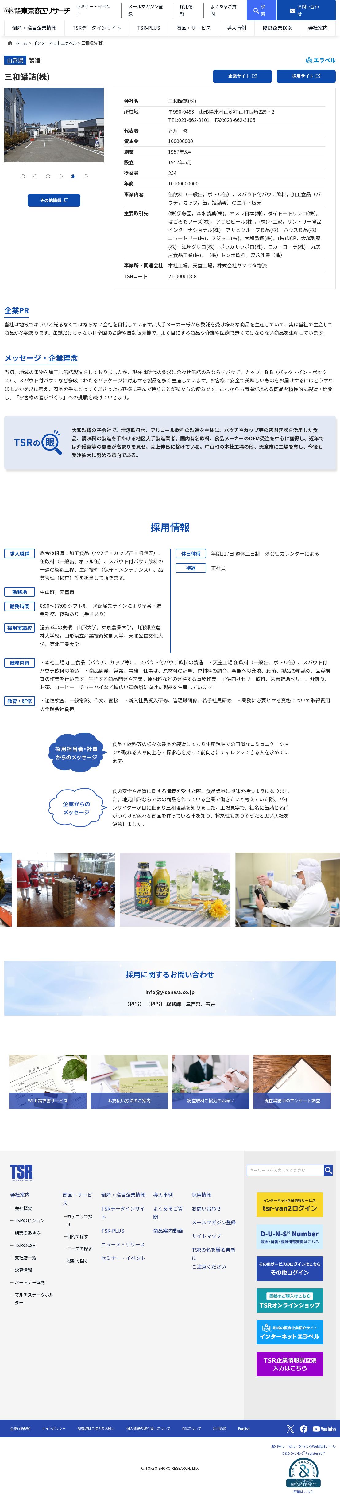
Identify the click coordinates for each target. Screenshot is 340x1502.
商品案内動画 (168, 1230)
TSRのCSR (25, 1245)
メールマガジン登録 (214, 1222)
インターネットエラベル (55, 43)
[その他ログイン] (290, 1267)
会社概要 (23, 1208)
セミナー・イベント (123, 1258)
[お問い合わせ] (306, 10)
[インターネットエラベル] (290, 1331)
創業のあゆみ (28, 1232)
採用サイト (306, 75)
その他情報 (54, 200)
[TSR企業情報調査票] (290, 1363)
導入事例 (236, 27)
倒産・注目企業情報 (34, 27)
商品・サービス (193, 27)
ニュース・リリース (123, 1244)
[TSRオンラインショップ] (290, 1299)
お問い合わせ (206, 1208)
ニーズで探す (79, 1248)
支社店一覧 (25, 1257)
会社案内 (318, 27)
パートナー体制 (30, 1282)
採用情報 (201, 1194)
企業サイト (242, 75)
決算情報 (23, 1269)
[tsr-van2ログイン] (290, 1203)
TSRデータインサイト (96, 27)
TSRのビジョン (29, 1220)
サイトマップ (206, 1235)
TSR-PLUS (148, 27)
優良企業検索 (277, 27)
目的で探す (77, 1236)
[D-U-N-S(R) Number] (290, 1235)
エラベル (321, 60)
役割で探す (77, 1261)
